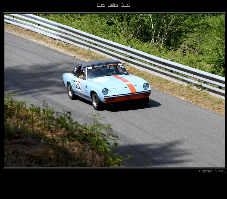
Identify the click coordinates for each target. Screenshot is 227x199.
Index (113, 4)
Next (125, 4)
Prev (101, 4)
